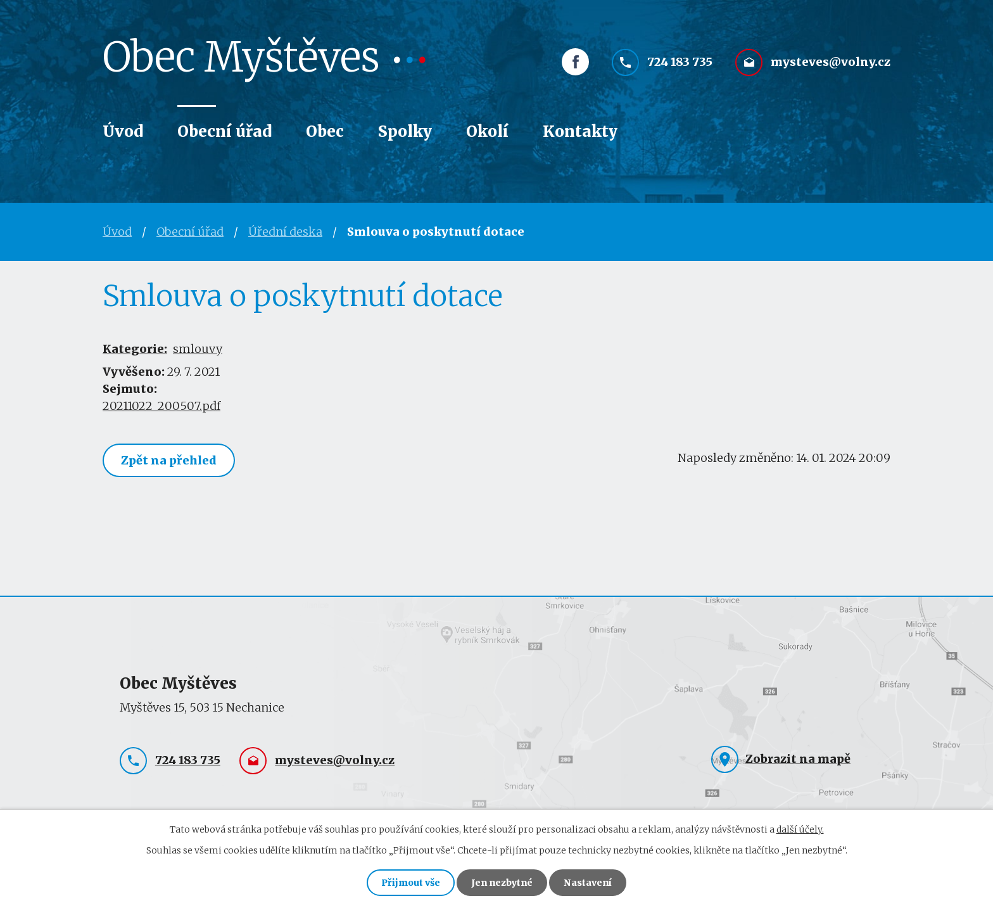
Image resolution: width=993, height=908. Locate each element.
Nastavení (588, 882)
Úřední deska (285, 231)
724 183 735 (679, 61)
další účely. (800, 829)
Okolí (487, 131)
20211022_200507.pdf (161, 406)
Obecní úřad (224, 131)
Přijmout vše (410, 882)
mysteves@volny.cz (830, 61)
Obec (325, 131)
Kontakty (580, 131)
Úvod (123, 131)
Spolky (405, 131)
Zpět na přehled (169, 460)
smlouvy (197, 349)
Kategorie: (135, 349)
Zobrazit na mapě (798, 758)
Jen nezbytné (502, 882)
